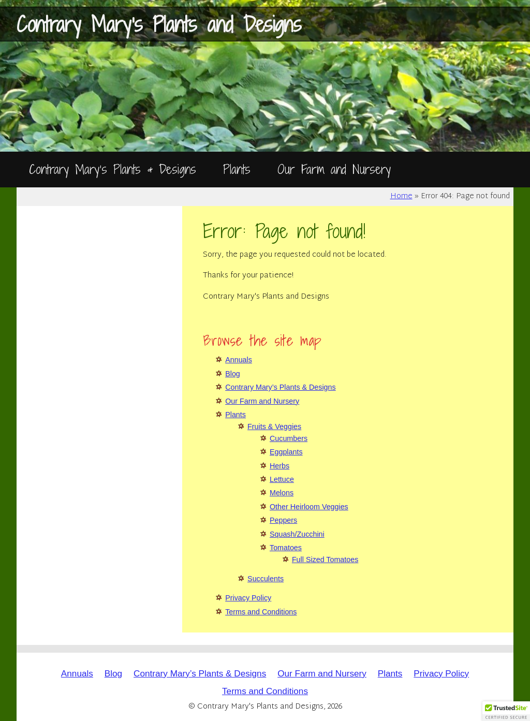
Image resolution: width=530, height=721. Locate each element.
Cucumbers (288, 438)
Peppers (283, 520)
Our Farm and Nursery (334, 169)
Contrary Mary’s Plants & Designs (112, 169)
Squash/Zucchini (297, 534)
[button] (506, 711)
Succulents (265, 579)
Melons (281, 493)
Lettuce (282, 479)
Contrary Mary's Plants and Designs (159, 24)
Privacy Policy (248, 598)
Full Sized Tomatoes (325, 559)
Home (401, 196)
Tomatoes (286, 547)
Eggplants (286, 452)
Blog (232, 374)
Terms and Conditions (261, 612)
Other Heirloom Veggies (309, 507)
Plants (237, 169)
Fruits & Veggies (274, 426)
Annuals (238, 360)
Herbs (279, 466)
